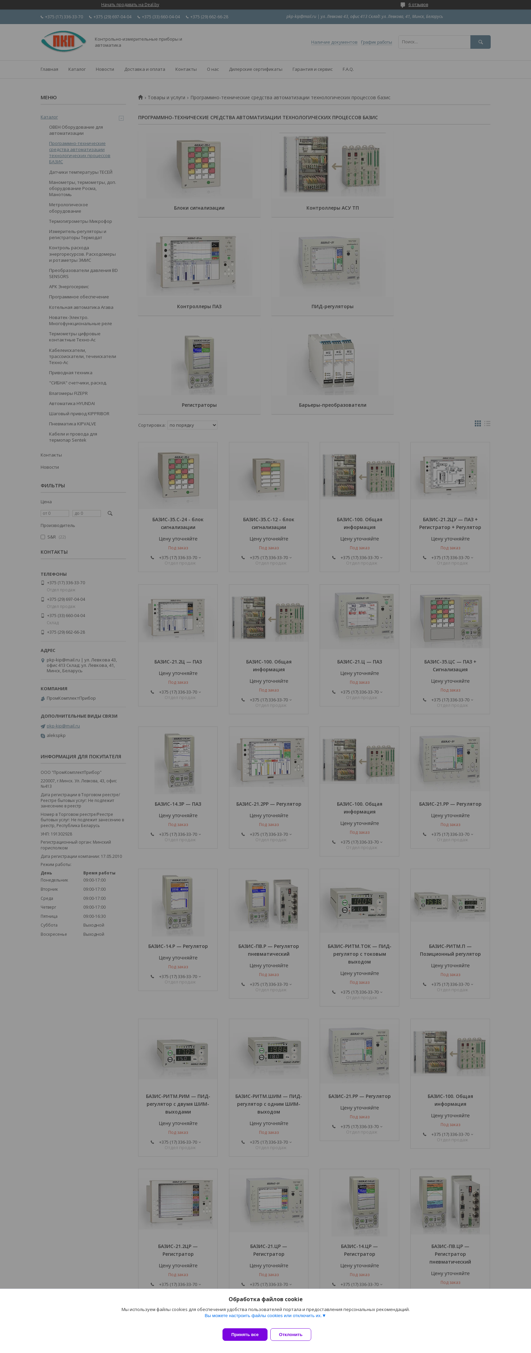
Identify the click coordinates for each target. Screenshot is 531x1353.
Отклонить (294, 1334)
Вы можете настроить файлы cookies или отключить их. (263, 1319)
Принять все (245, 1334)
